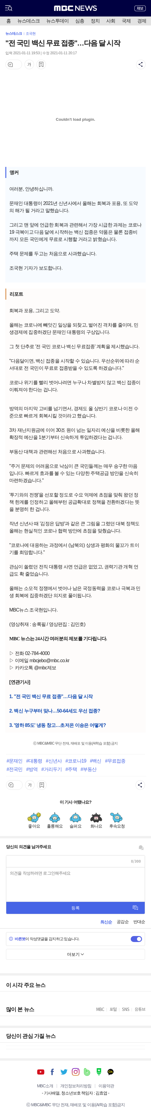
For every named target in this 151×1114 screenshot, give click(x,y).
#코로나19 (75, 760)
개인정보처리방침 (75, 1085)
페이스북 (52, 1072)
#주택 (71, 769)
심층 (79, 20)
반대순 (139, 921)
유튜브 (41, 1072)
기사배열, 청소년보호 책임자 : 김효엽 (75, 1093)
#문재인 (14, 760)
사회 (110, 20)
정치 (95, 20)
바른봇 (17, 939)
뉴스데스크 (28, 20)
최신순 (106, 922)
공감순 (122, 921)
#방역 (32, 769)
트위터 (64, 1072)
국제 (126, 20)
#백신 (95, 760)
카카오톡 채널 (111, 1072)
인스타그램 (76, 1072)
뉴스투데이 (57, 20)
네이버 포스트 (99, 1072)
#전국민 (14, 769)
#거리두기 (51, 769)
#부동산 (88, 769)
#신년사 (54, 760)
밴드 (87, 1072)
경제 (141, 20)
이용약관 (106, 1085)
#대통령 (34, 760)
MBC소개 (45, 1085)
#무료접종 (115, 760)
